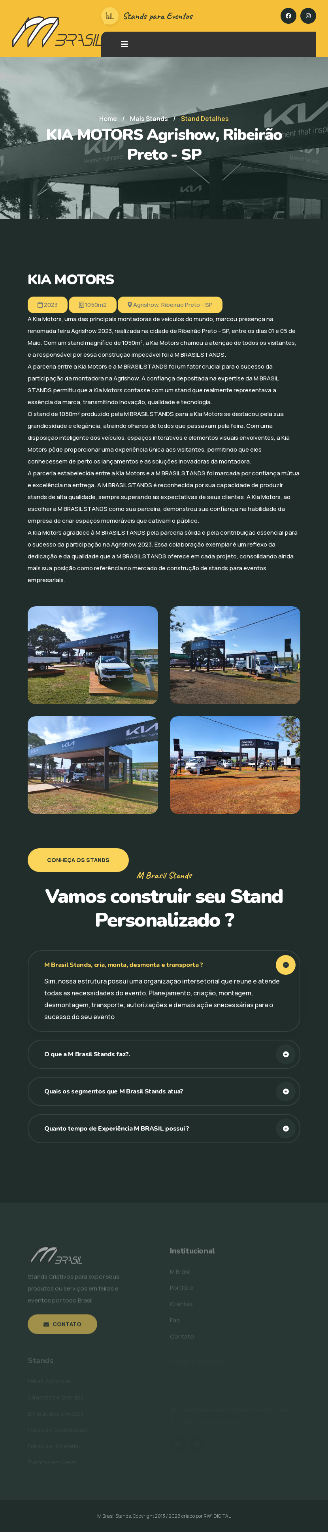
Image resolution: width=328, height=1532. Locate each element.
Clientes (181, 1306)
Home (108, 118)
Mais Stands (149, 118)
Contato (62, 1326)
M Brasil (180, 1274)
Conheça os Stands (78, 860)
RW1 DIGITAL (217, 1516)
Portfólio (182, 1290)
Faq (175, 1322)
